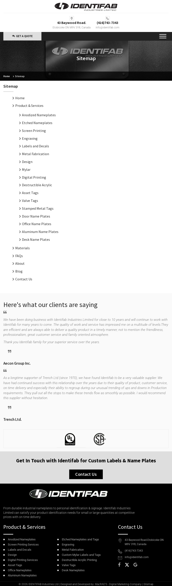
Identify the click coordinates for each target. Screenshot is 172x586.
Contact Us (23, 279)
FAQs (19, 256)
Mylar (26, 169)
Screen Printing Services (23, 544)
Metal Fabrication (35, 154)
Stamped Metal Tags (38, 208)
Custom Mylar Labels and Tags (81, 554)
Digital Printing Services (23, 559)
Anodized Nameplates (39, 115)
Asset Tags (30, 192)
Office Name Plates (36, 224)
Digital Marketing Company (125, 584)
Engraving (30, 138)
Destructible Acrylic (37, 185)
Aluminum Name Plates (40, 231)
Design (27, 161)
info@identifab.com (107, 27)
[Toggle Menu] (162, 36)
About (20, 263)
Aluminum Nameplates (22, 575)
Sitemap (148, 584)
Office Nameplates (20, 570)
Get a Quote (22, 36)
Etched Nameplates (37, 123)
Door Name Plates (36, 216)
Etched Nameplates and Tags (80, 539)
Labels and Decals (35, 146)
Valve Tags (30, 200)
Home (6, 76)
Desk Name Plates (36, 239)
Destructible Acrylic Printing (79, 559)
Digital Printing (34, 177)
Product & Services (29, 105)
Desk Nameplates (73, 570)
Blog (19, 271)
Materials (22, 248)
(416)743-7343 (134, 550)
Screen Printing (34, 130)
